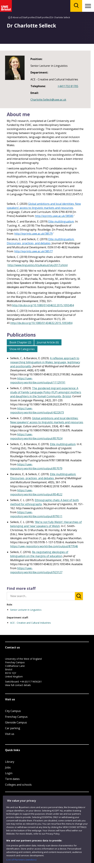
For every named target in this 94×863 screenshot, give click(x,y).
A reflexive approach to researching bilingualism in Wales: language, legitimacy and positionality (45, 362)
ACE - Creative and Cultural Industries (30, 622)
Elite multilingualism (63, 444)
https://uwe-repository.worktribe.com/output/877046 (44, 546)
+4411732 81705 (68, 86)
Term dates (12, 779)
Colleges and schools (18, 784)
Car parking (12, 728)
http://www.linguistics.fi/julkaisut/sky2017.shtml (37, 265)
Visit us (9, 734)
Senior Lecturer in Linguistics (25, 609)
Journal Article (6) (48, 342)
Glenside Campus (16, 722)
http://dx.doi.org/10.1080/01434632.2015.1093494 (43, 305)
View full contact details (18, 685)
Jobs (8, 767)
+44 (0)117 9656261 (31, 681)
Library (9, 762)
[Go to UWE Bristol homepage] (9, 17)
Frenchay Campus (16, 717)
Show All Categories (22, 349)
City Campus (13, 711)
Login (8, 773)
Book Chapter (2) (20, 342)
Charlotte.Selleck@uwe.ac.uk (48, 99)
